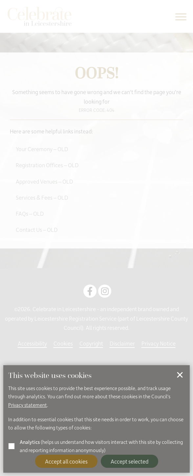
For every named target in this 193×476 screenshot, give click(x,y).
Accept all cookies (66, 461)
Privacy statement (27, 405)
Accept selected (129, 461)
